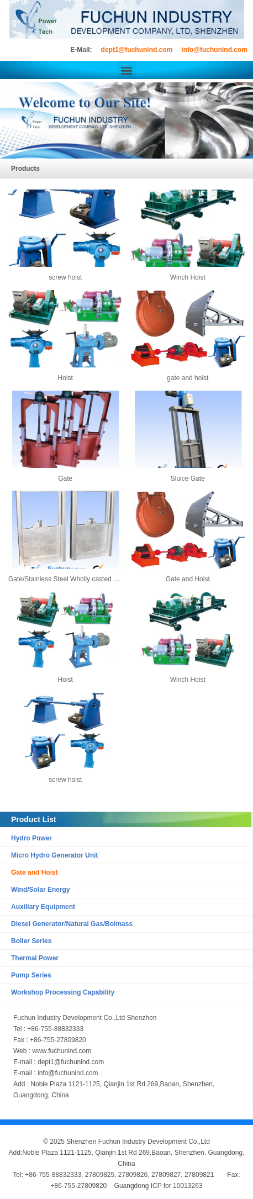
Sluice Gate (188, 478)
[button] (127, 70)
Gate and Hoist (34, 872)
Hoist (65, 378)
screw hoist (65, 277)
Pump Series (31, 975)
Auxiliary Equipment (43, 907)
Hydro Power (31, 838)
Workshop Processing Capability (62, 992)
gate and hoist (187, 378)
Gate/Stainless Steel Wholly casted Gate (68, 579)
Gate (65, 478)
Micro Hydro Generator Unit (54, 855)
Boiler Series (31, 941)
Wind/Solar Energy (40, 889)
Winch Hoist (187, 277)
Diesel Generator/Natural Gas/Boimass (72, 924)
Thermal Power (35, 958)
